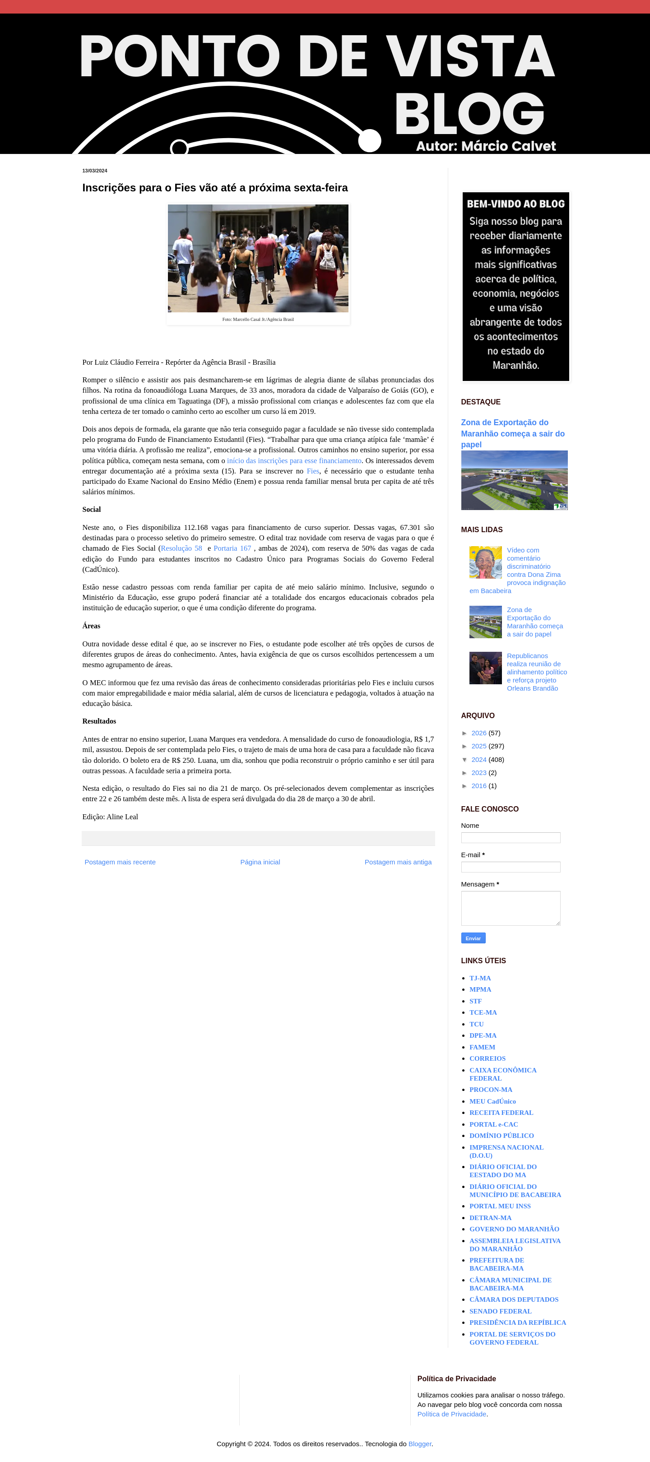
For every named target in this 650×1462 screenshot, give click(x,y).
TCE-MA (483, 1012)
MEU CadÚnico (492, 1101)
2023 (480, 772)
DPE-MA (483, 1035)
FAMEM (482, 1047)
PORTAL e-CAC (493, 1124)
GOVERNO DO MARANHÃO (514, 1229)
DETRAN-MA (490, 1217)
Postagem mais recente (120, 862)
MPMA (480, 989)
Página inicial (260, 862)
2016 (480, 785)
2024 (480, 759)
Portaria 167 (232, 548)
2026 (480, 733)
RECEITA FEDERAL (501, 1112)
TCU (476, 1024)
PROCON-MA (490, 1089)
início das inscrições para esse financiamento (294, 460)
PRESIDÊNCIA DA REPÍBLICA (517, 1322)
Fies (313, 471)
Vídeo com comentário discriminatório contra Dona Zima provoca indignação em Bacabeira (517, 570)
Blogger (420, 1444)
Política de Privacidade (452, 1414)
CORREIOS (487, 1058)
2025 (480, 746)
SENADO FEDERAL (500, 1311)
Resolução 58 (181, 548)
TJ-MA (480, 978)
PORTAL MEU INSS (500, 1206)
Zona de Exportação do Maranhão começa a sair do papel (513, 433)
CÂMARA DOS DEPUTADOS (513, 1299)
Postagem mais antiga (398, 862)
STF (475, 1001)
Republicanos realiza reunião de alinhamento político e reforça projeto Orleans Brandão (537, 672)
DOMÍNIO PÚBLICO (501, 1135)
